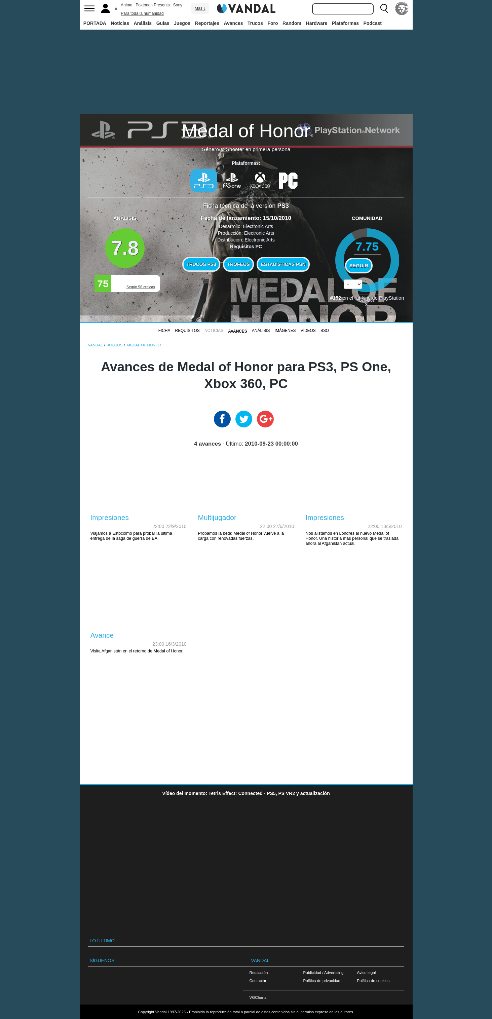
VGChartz (258, 997)
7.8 (125, 248)
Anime (126, 5)
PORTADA (94, 23)
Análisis (143, 23)
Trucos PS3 (201, 264)
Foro (272, 23)
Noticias (120, 23)
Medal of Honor (246, 130)
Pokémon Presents (152, 5)
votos (366, 300)
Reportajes (207, 23)
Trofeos (238, 264)
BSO (324, 330)
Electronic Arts (258, 226)
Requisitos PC (246, 246)
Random (291, 23)
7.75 (367, 246)
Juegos (182, 23)
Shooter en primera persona (258, 149)
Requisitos (187, 330)
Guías (162, 23)
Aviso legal (366, 972)
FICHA (164, 330)
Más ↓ (200, 8)
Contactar (258, 980)
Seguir (358, 265)
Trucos (255, 23)
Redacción (259, 972)
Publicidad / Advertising (323, 972)
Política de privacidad (321, 980)
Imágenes (285, 330)
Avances (233, 23)
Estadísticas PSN (283, 264)
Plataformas (345, 23)
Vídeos (308, 330)
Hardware (317, 23)
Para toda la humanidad (142, 13)
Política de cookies (373, 980)
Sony (177, 5)
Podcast (373, 23)
